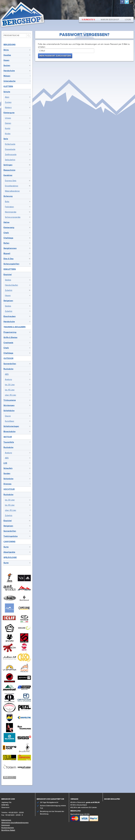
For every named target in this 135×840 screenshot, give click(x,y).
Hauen (8, 295)
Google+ (131, 2)
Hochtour (9, 489)
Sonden (7, 473)
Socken (7, 65)
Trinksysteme (10, 400)
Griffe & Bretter (10, 337)
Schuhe (7, 92)
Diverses (7, 484)
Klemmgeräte (10, 212)
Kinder (8, 134)
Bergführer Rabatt (8, 830)
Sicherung (8, 196)
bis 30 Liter (10, 385)
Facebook (122, 2)
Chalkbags (8, 238)
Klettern (8, 86)
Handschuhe (9, 70)
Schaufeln (8, 468)
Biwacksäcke (9, 431)
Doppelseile (10, 149)
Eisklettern (10, 269)
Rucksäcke (8, 369)
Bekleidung (9, 44)
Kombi (7, 128)
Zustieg (8, 102)
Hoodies (7, 55)
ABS (7, 374)
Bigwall (7, 253)
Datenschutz (6, 820)
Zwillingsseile (10, 154)
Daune (8, 416)
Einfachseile (10, 144)
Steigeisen (8, 300)
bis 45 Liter (10, 390)
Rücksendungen (7, 828)
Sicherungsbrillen (11, 264)
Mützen (7, 76)
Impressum (5, 825)
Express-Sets (10, 181)
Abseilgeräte (9, 552)
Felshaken (9, 207)
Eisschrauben (10, 316)
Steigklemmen (10, 248)
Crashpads (8, 342)
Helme (6, 222)
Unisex (8, 118)
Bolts (7, 201)
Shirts (6, 50)
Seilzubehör (10, 160)
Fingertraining (10, 332)
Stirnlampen (9, 405)
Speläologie (10, 557)
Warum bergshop (110, 19)
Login (128, 19)
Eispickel (8, 274)
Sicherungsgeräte (12, 217)
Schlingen (8, 165)
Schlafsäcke (9, 410)
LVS (5, 463)
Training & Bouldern (14, 327)
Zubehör (8, 290)
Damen (8, 123)
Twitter (127, 2)
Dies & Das (9, 258)
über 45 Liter (10, 395)
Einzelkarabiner (11, 186)
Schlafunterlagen (11, 426)
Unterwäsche (9, 81)
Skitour (8, 437)
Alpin (7, 97)
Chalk (6, 233)
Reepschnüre (9, 170)
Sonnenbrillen (10, 364)
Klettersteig (9, 227)
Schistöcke (8, 478)
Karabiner (8, 175)
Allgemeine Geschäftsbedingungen (15, 823)
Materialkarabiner (12, 191)
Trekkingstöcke (11, 536)
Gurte (6, 547)
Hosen (6, 60)
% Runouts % (88, 19)
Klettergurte (9, 112)
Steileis (8, 280)
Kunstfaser (9, 421)
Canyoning (9, 541)
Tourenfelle (9, 442)
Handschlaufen (11, 285)
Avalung (8, 379)
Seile (6, 139)
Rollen (6, 243)
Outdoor (8, 358)
